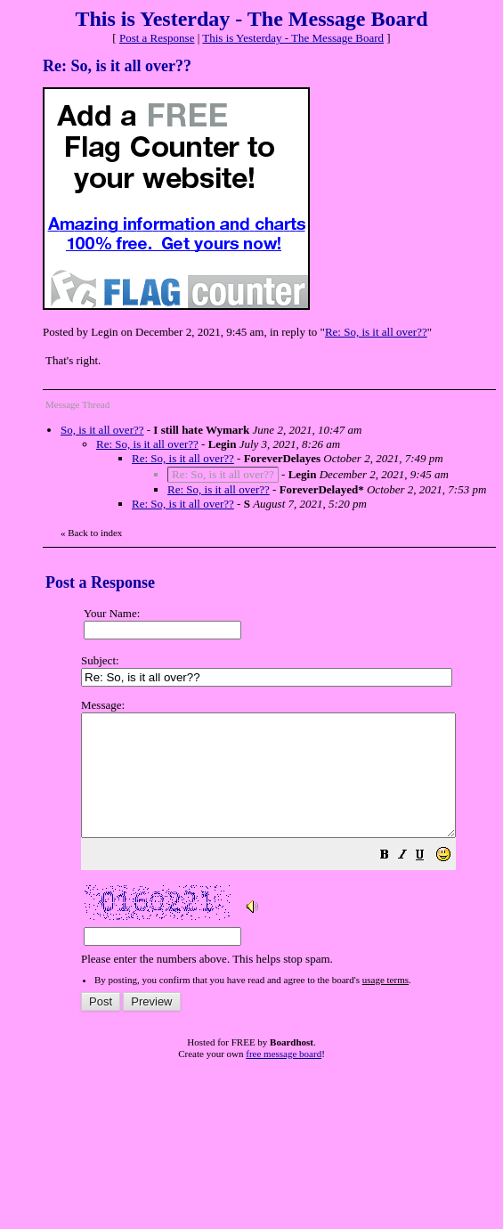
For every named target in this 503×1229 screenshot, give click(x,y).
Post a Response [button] (157, 38)
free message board (283, 1077)
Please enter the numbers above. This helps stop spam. (290, 844)
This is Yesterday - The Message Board (293, 38)
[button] (429, 881)
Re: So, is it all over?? (376, 331)
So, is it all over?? (102, 429)
